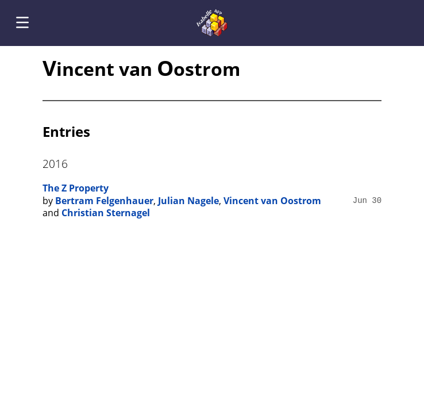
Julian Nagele (188, 200)
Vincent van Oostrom (272, 200)
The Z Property (76, 188)
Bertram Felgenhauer (104, 200)
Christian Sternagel (105, 212)
